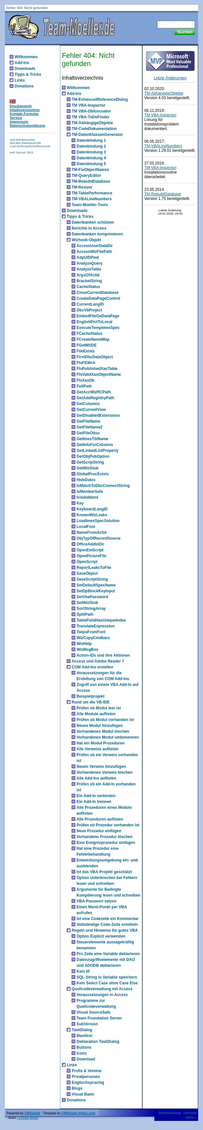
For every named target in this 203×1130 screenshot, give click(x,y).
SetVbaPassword (92, 597)
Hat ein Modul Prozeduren (101, 743)
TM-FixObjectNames (90, 169)
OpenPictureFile (91, 556)
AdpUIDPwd (88, 257)
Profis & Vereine (87, 1071)
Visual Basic (83, 1094)
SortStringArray (91, 608)
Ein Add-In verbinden (96, 796)
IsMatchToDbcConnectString (103, 485)
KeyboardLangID (92, 509)
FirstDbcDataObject (95, 357)
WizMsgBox (87, 649)
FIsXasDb (85, 380)
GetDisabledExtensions (98, 415)
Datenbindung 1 (91, 140)
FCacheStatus (89, 333)
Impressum (19, 122)
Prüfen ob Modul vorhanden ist (105, 719)
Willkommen (26, 57)
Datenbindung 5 (91, 164)
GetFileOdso (88, 433)
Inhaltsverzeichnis (25, 110)
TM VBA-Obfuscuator (91, 111)
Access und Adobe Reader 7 (98, 661)
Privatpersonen (86, 1076)
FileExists (86, 351)
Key (80, 503)
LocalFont (86, 526)
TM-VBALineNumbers (92, 199)
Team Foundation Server (99, 1018)
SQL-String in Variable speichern (107, 977)
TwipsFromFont (91, 632)
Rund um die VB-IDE (91, 702)
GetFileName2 (89, 427)
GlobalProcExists (93, 474)
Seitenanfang (169, 1113)
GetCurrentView (91, 409)
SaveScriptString (92, 579)
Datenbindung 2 (91, 146)
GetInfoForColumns (95, 444)
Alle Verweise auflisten (97, 749)
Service (16, 118)
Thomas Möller (27, 1118)
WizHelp (84, 643)
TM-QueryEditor (86, 175)
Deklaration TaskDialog (98, 1041)
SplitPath (85, 614)
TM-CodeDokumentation (94, 128)
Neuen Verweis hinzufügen (101, 766)
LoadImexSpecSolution (98, 521)
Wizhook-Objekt (86, 240)
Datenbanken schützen (93, 222)
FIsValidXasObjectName (99, 374)
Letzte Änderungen (170, 78)
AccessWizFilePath (94, 251)
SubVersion (87, 1024)
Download (86, 1059)
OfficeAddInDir (90, 544)
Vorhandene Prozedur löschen (104, 836)
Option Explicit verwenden (101, 936)
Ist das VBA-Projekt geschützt (104, 872)
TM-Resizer (82, 187)
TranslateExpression (95, 626)
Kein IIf (83, 971)
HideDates (86, 480)
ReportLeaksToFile (94, 567)
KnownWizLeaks (92, 515)
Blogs (77, 1088)
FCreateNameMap (93, 339)
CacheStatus (88, 286)
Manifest (84, 1035)
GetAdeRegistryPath (95, 398)
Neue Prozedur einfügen (99, 831)
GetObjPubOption (93, 456)
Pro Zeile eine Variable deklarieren (108, 954)
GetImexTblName (92, 439)
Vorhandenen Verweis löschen (105, 772)
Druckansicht (21, 106)
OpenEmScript (90, 550)
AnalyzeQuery (89, 263)
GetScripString (90, 462)
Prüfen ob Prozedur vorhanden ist (108, 825)
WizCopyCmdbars (93, 638)
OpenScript (87, 561)
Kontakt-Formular (24, 114)
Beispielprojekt (90, 696)
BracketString (89, 281)
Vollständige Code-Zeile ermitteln (107, 924)
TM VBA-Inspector (88, 105)
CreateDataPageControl (98, 298)
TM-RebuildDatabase (91, 181)
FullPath (84, 386)
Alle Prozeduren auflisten (100, 819)
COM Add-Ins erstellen (92, 667)
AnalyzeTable (89, 269)
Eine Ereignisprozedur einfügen (106, 842)
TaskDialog (82, 1030)
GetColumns (88, 403)
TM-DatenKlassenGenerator (97, 134)
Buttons (84, 1047)
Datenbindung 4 (91, 158)
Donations (24, 86)
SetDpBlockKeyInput (96, 591)
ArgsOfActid (88, 275)
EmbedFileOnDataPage (98, 316)
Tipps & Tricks (28, 74)
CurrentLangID (90, 304)
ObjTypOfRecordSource (99, 538)
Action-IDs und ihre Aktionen (103, 655)
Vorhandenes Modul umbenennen (108, 737)
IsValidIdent (87, 497)
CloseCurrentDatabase (97, 292)
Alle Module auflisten (96, 714)
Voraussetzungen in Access (102, 994)
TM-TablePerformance (92, 193)
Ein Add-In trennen (94, 801)
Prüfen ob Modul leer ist (99, 708)
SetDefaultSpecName (96, 585)
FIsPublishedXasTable (97, 368)
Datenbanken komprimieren (97, 234)
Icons (82, 1053)
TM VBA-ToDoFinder (90, 117)
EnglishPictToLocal (94, 322)
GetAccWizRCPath (94, 392)
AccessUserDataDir (95, 245)
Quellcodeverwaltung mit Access (102, 989)
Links (20, 80)
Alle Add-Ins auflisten (96, 778)
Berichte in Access (89, 228)
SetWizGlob (87, 602)
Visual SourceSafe (94, 1012)
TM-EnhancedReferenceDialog (100, 99)
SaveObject (87, 573)
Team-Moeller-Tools (90, 205)
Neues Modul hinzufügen (100, 725)
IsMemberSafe (90, 491)
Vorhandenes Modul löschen (103, 731)
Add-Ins (22, 62)
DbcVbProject (89, 310)
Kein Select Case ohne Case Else (107, 983)
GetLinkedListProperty (97, 450)
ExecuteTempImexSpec (98, 327)
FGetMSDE (87, 345)
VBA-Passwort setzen (96, 901)
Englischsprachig (88, 1082)
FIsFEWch (86, 363)
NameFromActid (92, 532)
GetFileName (88, 421)
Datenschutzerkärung (27, 125)
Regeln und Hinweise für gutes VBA (105, 930)
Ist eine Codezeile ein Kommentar (107, 918)
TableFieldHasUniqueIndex (101, 620)
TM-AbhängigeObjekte (92, 123)
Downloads (25, 68)
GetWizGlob (88, 468)
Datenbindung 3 (91, 152)
